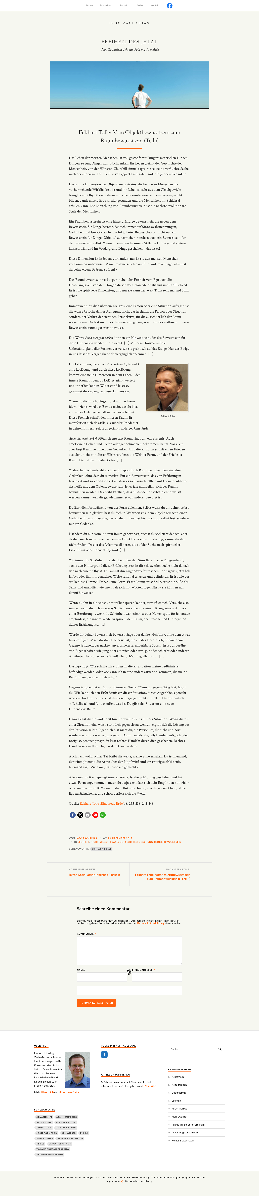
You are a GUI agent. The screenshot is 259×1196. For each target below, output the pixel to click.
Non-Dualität (179, 1124)
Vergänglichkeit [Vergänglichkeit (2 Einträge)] (60, 1151)
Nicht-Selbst (100, 841)
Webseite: (129, 977)
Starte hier (105, 5)
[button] (73, 815)
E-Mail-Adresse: (143, 975)
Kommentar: (86, 934)
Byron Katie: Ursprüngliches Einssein (94, 875)
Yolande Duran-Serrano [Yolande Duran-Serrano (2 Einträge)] (52, 1157)
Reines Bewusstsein (172, 841)
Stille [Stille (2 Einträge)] (40, 1151)
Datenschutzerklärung (150, 923)
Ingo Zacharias (87, 838)
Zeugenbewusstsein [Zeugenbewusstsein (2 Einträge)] (49, 1162)
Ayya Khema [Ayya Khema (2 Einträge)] (44, 1130)
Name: (82, 975)
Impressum (113, 1189)
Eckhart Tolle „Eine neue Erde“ (102, 803)
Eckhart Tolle (101, 849)
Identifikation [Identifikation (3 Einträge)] (66, 1135)
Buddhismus (179, 1100)
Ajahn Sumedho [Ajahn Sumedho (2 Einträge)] (66, 1124)
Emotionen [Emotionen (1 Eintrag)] (44, 1135)
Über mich (124, 5)
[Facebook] (104, 1062)
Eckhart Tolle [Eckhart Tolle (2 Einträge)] (66, 1130)
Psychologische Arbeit (185, 1140)
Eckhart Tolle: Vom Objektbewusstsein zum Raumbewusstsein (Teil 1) (129, 136)
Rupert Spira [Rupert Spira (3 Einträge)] (44, 1146)
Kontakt (155, 5)
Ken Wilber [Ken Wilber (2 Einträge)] (69, 1140)
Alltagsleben (179, 1092)
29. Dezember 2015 (122, 838)
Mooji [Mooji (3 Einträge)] (84, 1140)
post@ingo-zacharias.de (190, 1185)
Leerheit (84, 841)
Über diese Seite (69, 1099)
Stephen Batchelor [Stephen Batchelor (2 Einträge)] (70, 1146)
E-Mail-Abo (149, 1093)
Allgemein (178, 1084)
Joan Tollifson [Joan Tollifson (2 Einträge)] (46, 1140)
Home (89, 5)
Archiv (140, 5)
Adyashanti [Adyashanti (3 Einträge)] (44, 1124)
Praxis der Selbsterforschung (134, 841)
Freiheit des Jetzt (129, 42)
